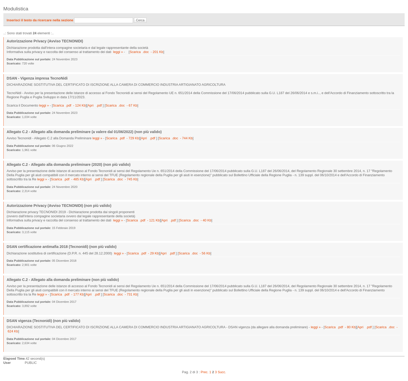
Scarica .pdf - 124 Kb (69, 105)
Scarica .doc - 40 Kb (195, 220)
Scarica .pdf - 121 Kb (143, 220)
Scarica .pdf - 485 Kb (67, 179)
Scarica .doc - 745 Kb (120, 179)
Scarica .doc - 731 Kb (120, 294)
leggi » (118, 52)
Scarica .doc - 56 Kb (194, 253)
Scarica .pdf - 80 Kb (340, 327)
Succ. (222, 372)
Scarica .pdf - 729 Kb (122, 138)
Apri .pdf (95, 105)
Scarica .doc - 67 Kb (121, 105)
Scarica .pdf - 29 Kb (143, 253)
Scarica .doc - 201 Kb (146, 52)
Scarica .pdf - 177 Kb (67, 294)
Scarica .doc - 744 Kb (176, 138)
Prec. (204, 372)
